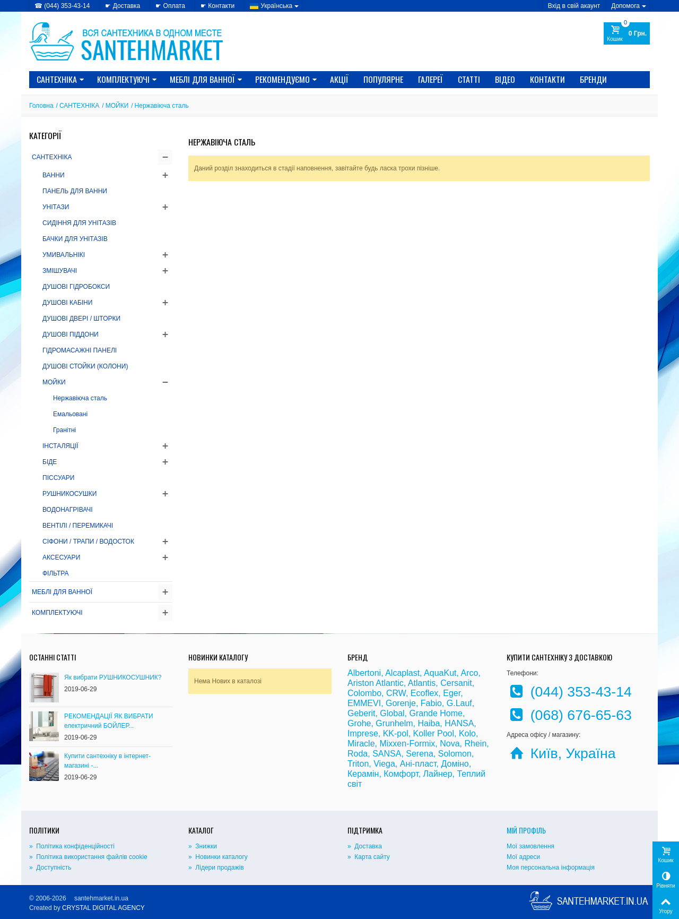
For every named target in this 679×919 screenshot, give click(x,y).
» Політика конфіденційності (72, 846)
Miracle (361, 743)
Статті (469, 79)
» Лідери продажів (216, 867)
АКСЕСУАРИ (61, 557)
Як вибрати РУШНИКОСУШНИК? (113, 677)
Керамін (363, 773)
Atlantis (422, 683)
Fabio (431, 703)
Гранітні (64, 430)
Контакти (547, 79)
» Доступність (50, 867)
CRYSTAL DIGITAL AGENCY (103, 908)
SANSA (386, 753)
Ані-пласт (418, 763)
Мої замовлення (530, 846)
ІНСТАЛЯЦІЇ (60, 446)
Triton (358, 763)
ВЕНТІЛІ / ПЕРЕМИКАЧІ (77, 525)
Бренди (593, 79)
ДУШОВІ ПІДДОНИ (70, 334)
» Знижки (202, 846)
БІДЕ (49, 462)
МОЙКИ (117, 105)
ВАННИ (53, 175)
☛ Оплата (170, 6)
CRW (396, 693)
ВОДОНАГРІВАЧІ (67, 509)
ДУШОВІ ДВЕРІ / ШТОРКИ (81, 318)
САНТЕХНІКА (60, 79)
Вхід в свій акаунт (574, 6)
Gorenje (401, 703)
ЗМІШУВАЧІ (59, 270)
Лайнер (437, 773)
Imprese (362, 733)
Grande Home (436, 713)
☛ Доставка (122, 6)
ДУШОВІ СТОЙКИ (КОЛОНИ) (85, 366)
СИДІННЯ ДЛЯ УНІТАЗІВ (79, 223)
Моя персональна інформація (551, 867)
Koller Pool (433, 733)
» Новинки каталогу (218, 857)
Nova (449, 743)
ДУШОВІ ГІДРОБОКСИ (76, 286)
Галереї (430, 79)
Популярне (383, 79)
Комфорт (401, 773)
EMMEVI (364, 703)
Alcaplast (402, 672)
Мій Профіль (526, 830)
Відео (505, 79)
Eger (451, 693)
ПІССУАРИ (58, 478)
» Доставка (364, 846)
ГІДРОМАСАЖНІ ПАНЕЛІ (79, 350)
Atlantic (389, 683)
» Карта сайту (368, 857)
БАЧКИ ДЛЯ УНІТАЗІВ (75, 239)
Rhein (475, 743)
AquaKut (440, 672)
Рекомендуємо (286, 79)
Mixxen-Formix (407, 743)
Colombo (364, 693)
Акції (339, 79)
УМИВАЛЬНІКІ (63, 255)
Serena (419, 753)
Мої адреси (523, 857)
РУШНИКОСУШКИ (69, 493)
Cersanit (456, 683)
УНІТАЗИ (55, 207)
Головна (41, 105)
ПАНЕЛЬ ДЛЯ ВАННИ (74, 191)
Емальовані (70, 414)
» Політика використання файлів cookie (88, 857)
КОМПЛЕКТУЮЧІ (127, 79)
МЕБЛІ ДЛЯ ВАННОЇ (206, 79)
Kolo (467, 733)
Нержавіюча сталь (80, 398)
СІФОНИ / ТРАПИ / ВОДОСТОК (88, 541)
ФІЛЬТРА (55, 573)
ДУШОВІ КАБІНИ (67, 302)
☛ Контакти (217, 6)
